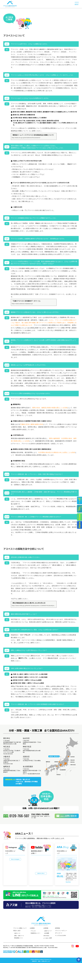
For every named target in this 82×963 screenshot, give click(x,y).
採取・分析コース (19, 935)
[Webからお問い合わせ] (67, 816)
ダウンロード (58, 933)
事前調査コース (18, 938)
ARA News (46, 935)
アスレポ (33, 931)
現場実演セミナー (35, 933)
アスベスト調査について (20, 928)
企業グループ (47, 931)
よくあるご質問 (47, 938)
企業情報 (45, 928)
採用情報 (57, 928)
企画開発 (32, 928)
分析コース (17, 933)
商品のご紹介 (17, 930)
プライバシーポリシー (61, 930)
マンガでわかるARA (60, 935)
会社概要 (46, 933)
